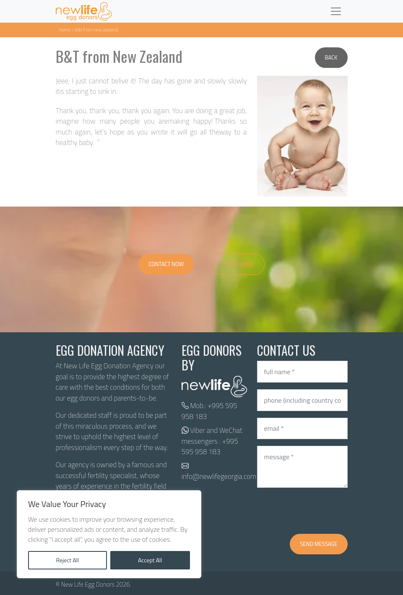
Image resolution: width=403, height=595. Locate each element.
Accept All (150, 560)
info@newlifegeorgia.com (219, 476)
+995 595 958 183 (209, 411)
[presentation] (321, 510)
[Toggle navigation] (336, 11)
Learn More (238, 264)
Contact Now (166, 264)
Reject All (67, 560)
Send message (318, 544)
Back (331, 57)
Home (65, 29)
